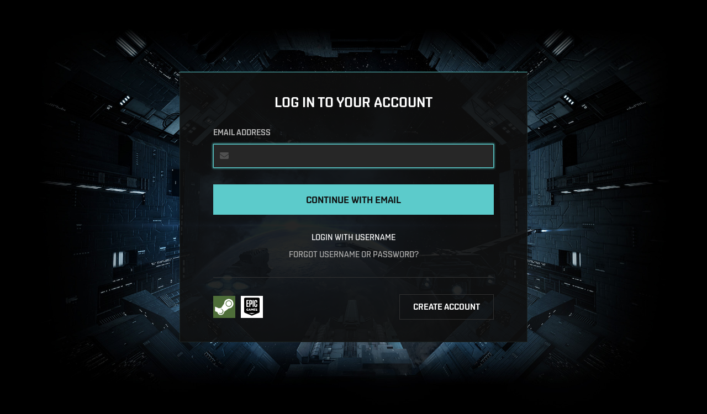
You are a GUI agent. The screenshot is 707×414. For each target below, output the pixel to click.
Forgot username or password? (354, 254)
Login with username (353, 237)
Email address (242, 132)
